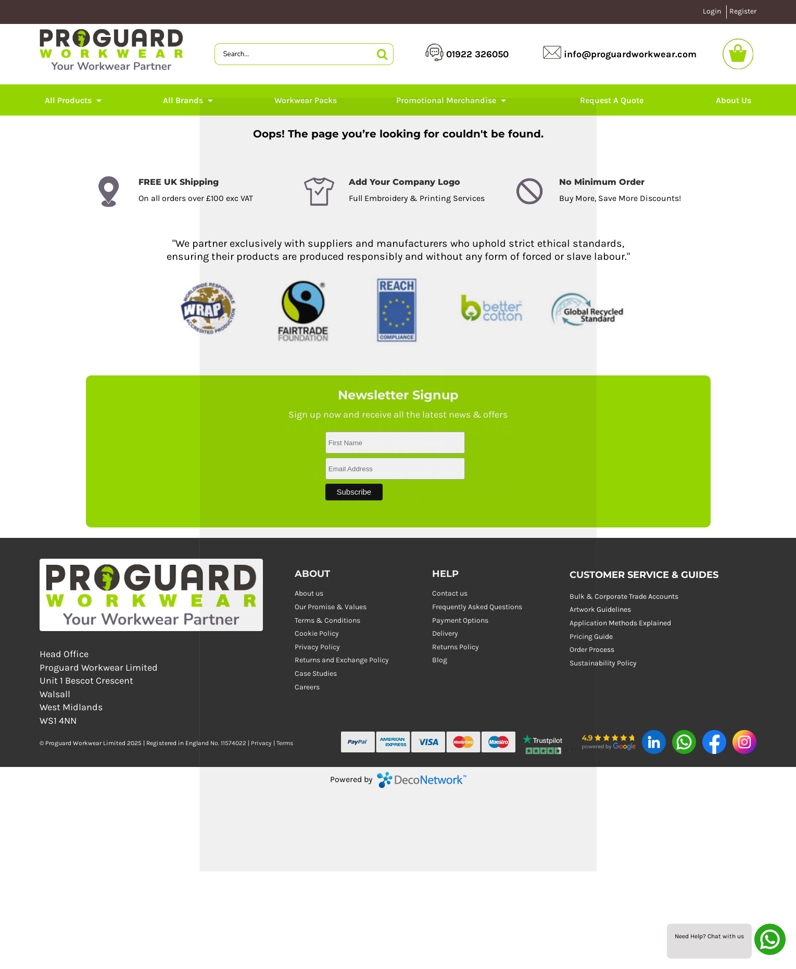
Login (712, 11)
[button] (549, 742)
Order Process (592, 649)
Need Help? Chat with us (709, 936)
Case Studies (316, 673)
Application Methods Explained (620, 623)
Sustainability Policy (603, 663)
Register (742, 11)
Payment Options (460, 620)
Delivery (445, 633)
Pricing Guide (591, 636)
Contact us (450, 593)
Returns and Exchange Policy (342, 660)
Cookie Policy (317, 633)
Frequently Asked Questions (477, 606)
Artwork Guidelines (600, 609)
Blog (439, 660)
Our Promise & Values (331, 606)
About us (309, 593)
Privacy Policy (317, 647)
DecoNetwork (421, 780)
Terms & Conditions (327, 620)
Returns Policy (455, 647)
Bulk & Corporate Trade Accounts (624, 596)
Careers (307, 687)
